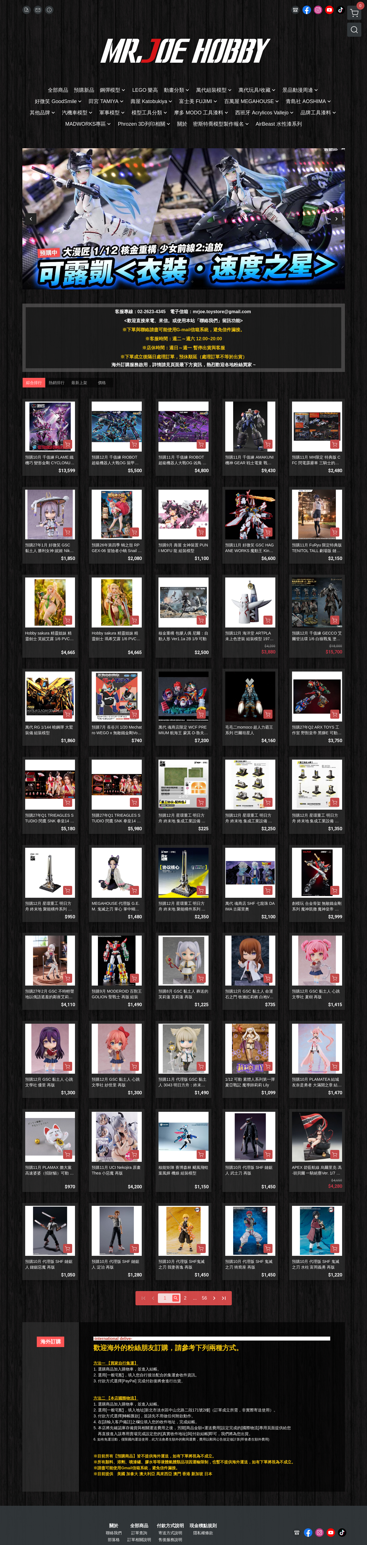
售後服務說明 (170, 1540)
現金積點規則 (203, 1526)
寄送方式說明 (170, 1533)
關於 (113, 1526)
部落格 (114, 1540)
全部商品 (139, 1526)
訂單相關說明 (139, 1540)
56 (204, 1298)
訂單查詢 (139, 1533)
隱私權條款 (203, 1533)
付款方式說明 (170, 1526)
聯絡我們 (114, 1533)
